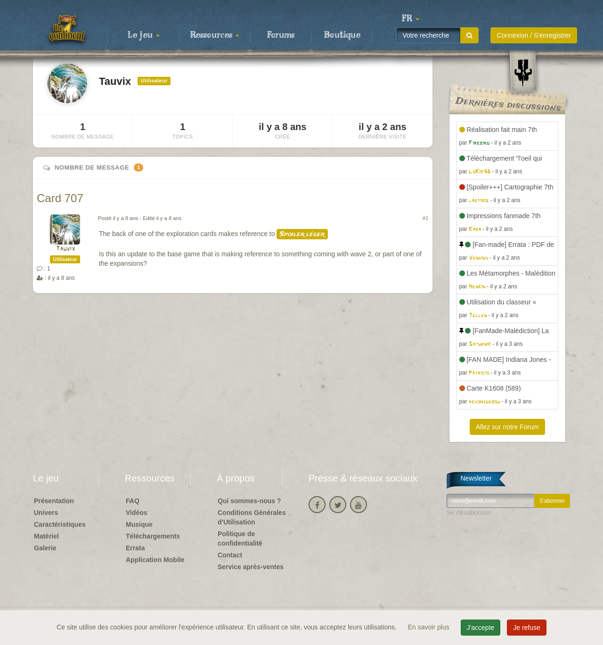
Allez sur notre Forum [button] (507, 427)
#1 (425, 218)
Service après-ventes (251, 567)
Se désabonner (469, 512)
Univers (46, 512)
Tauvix (65, 249)
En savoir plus (429, 627)
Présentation (54, 501)
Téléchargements (153, 536)
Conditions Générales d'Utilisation (252, 517)
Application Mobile (155, 559)
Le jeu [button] (144, 35)
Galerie (45, 548)
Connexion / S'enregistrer (534, 35)
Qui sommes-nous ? (249, 501)
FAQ (132, 501)
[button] (410, 19)
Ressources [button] (214, 35)
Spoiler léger (302, 234)
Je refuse (526, 627)
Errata (135, 548)
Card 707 (60, 198)
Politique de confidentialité (240, 538)
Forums (280, 35)
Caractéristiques (60, 524)
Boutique (342, 35)
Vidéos (136, 512)
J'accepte (481, 627)
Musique (139, 524)
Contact (230, 555)
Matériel (46, 536)
